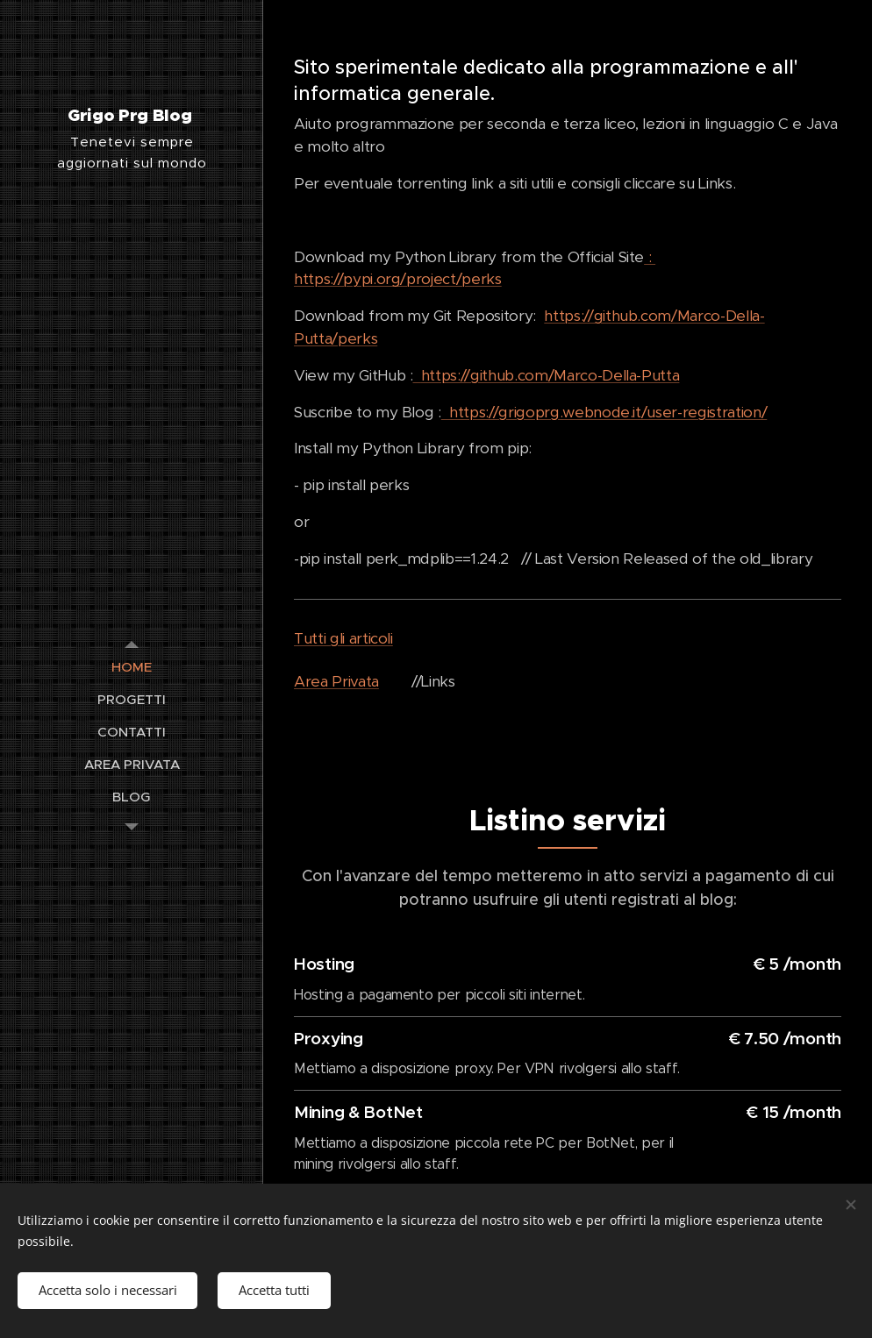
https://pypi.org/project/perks (398, 278)
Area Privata (336, 681)
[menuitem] (131, 667)
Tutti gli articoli (343, 638)
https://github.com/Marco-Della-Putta (550, 375)
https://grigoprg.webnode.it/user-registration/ (604, 412)
